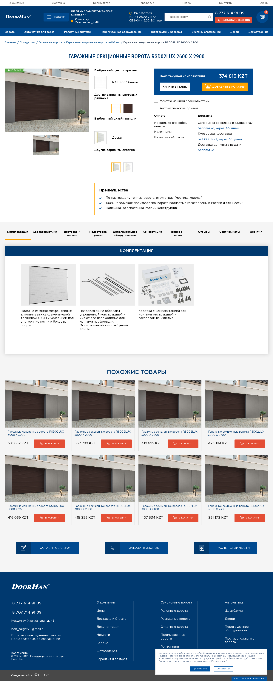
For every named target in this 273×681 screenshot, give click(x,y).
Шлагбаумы (234, 611)
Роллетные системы (77, 31)
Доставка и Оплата (111, 619)
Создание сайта (30, 676)
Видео (186, 3)
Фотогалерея (107, 651)
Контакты (225, 3)
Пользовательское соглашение (35, 639)
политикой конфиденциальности (178, 658)
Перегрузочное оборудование (121, 31)
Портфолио (146, 3)
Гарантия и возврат (112, 659)
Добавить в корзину (225, 86)
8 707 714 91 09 (26, 613)
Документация (108, 627)
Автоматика (234, 603)
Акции (264, 3)
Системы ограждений (206, 31)
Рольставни (170, 647)
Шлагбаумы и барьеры (166, 31)
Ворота (10, 31)
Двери (234, 31)
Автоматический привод (179, 107)
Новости (103, 635)
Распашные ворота (175, 619)
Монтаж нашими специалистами (184, 100)
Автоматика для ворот (39, 31)
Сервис (102, 643)
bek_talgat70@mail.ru (27, 629)
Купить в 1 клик (175, 86)
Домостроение (258, 31)
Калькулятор (101, 3)
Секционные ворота (176, 603)
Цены (101, 611)
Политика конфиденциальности (36, 636)
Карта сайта (19, 653)
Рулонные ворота (174, 611)
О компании (16, 3)
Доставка (58, 3)
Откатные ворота (174, 627)
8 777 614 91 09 (229, 13)
